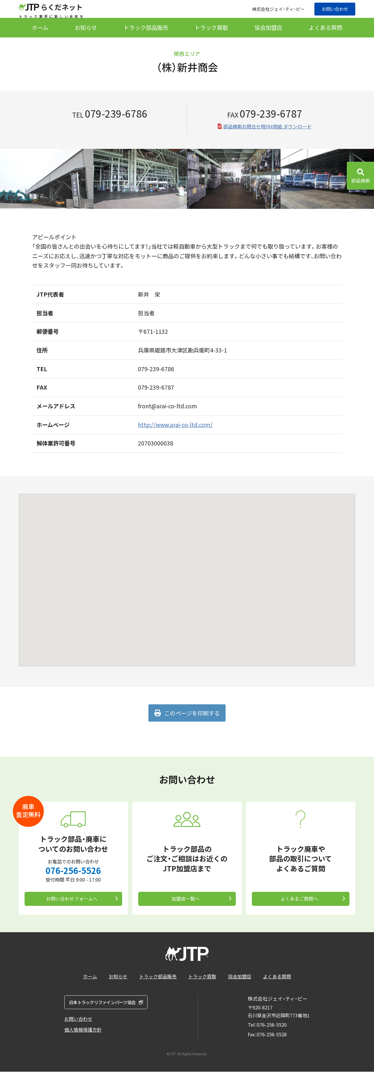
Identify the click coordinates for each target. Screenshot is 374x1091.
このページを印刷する (191, 726)
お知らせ (86, 41)
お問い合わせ (333, 15)
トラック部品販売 (146, 41)
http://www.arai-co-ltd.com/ (175, 438)
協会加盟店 (268, 41)
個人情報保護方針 (83, 1053)
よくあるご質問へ (298, 914)
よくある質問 (325, 41)
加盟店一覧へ (184, 914)
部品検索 (360, 180)
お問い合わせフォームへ (71, 914)
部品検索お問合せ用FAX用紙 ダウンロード (267, 139)
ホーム (40, 41)
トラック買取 (211, 41)
